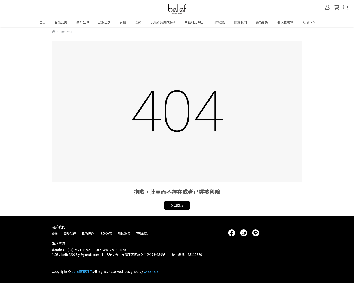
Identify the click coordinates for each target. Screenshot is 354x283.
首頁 (42, 22)
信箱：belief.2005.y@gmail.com (75, 254)
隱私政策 (124, 233)
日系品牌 (61, 22)
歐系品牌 (104, 22)
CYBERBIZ (151, 271)
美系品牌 (82, 22)
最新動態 (262, 22)
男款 (123, 22)
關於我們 (240, 22)
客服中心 (308, 22)
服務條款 (142, 233)
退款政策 (106, 233)
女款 (138, 22)
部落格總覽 (285, 22)
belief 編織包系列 (162, 22)
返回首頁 (177, 205)
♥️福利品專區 (193, 22)
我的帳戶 (88, 233)
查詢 (55, 233)
